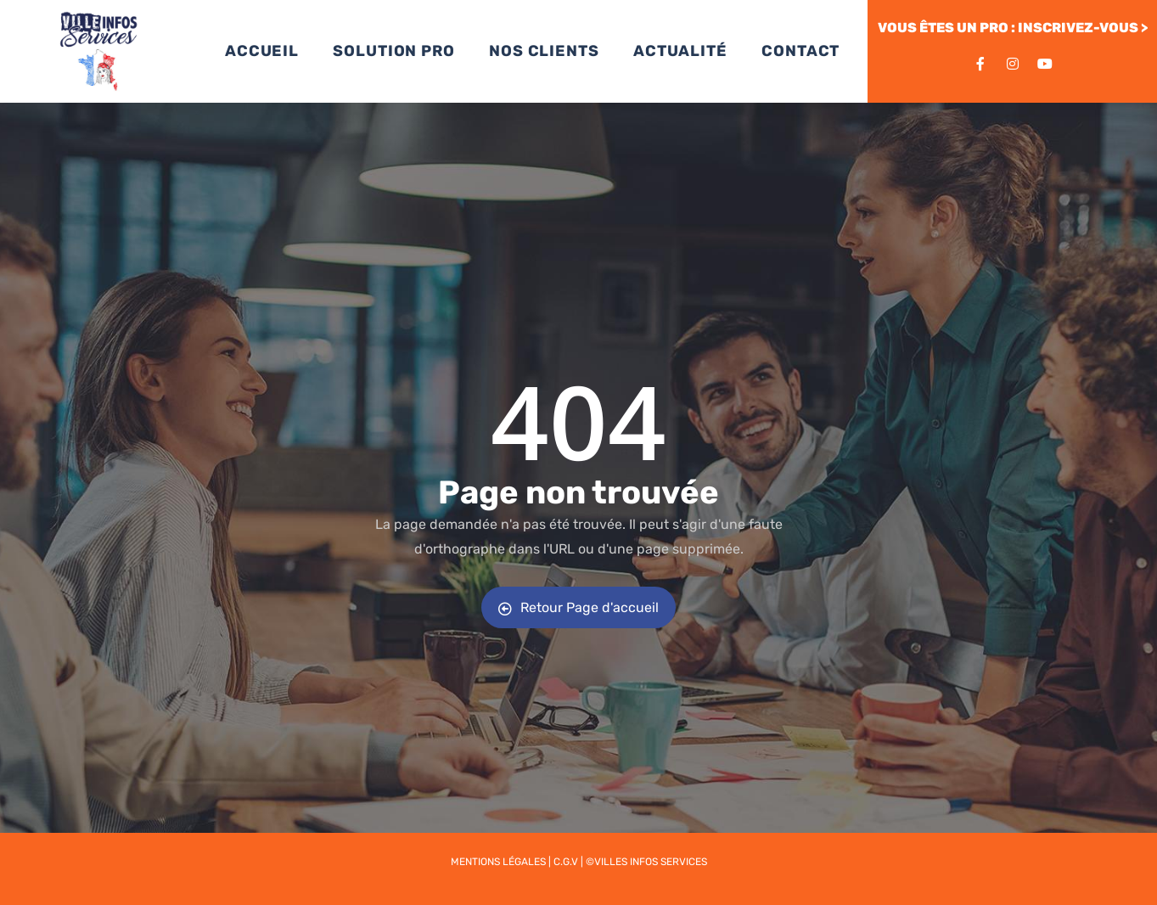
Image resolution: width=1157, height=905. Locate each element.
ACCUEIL (262, 51)
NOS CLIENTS (544, 51)
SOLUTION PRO (394, 51)
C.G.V (565, 862)
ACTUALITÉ (680, 51)
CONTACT (800, 51)
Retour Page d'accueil (578, 607)
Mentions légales (498, 862)
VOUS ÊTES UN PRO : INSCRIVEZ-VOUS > (1013, 28)
